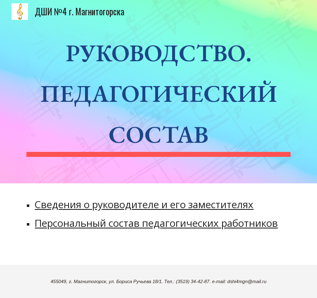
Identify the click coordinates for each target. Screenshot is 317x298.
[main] (158, 91)
